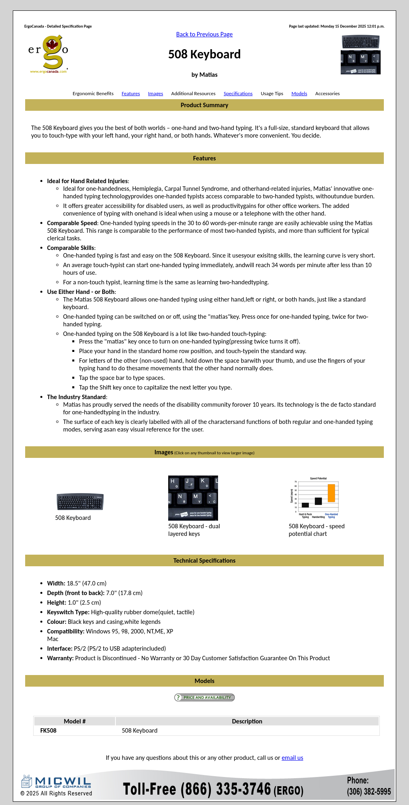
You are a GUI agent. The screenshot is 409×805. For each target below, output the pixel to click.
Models (299, 93)
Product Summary (204, 105)
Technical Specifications (204, 560)
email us (292, 757)
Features (131, 93)
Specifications (238, 93)
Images (155, 93)
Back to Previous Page (204, 34)
